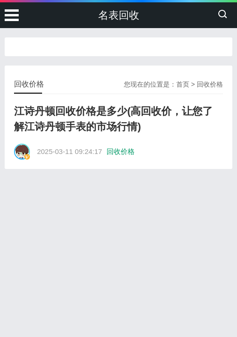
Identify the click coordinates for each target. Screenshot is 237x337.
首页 (182, 84)
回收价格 (210, 84)
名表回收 (118, 15)
